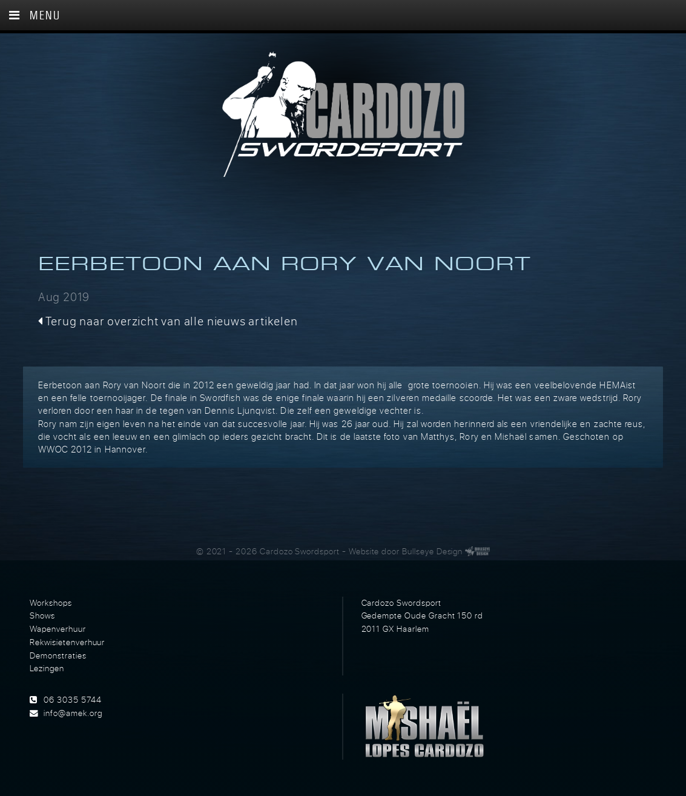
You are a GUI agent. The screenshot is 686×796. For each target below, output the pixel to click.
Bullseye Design (432, 551)
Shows (42, 615)
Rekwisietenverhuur (67, 642)
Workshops (51, 602)
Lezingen (47, 668)
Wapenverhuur (57, 628)
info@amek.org (73, 713)
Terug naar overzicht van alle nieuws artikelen (168, 320)
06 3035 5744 (72, 699)
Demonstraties (58, 655)
